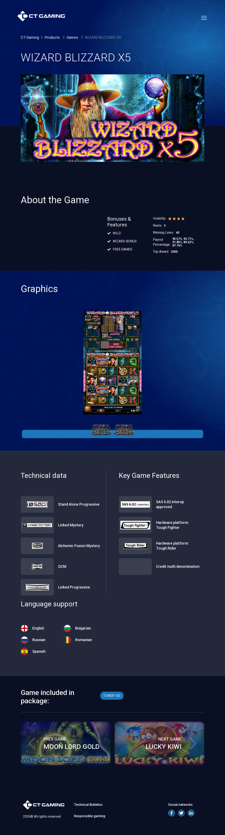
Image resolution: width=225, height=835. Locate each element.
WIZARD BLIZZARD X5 (103, 37)
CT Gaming (30, 37)
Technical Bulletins (88, 805)
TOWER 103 (112, 696)
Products (53, 37)
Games (73, 37)
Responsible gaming (89, 816)
